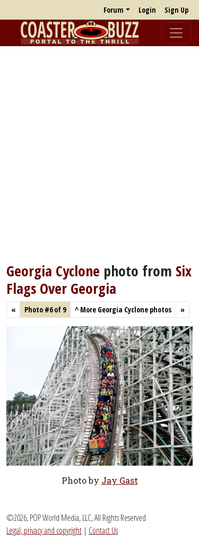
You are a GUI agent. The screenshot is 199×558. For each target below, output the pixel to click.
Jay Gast (119, 480)
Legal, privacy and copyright (44, 530)
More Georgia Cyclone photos (123, 309)
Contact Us (103, 530)
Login (147, 10)
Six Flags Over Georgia (99, 279)
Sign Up (176, 10)
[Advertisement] (99, 154)
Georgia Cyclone (53, 270)
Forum (113, 10)
